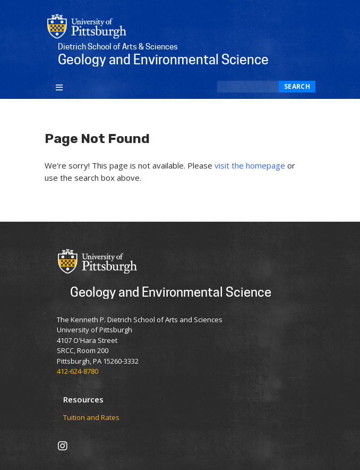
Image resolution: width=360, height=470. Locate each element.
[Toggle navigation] (59, 87)
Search (297, 86)
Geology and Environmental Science (170, 291)
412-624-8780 (77, 371)
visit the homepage (250, 165)
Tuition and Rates (91, 418)
